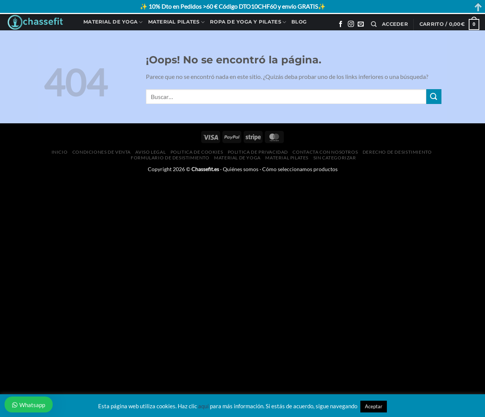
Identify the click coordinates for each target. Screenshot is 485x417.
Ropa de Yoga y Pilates (248, 22)
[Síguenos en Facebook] (341, 24)
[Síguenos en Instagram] (351, 24)
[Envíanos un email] (361, 24)
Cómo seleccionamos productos (300, 169)
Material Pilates (176, 22)
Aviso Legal (150, 152)
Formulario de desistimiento (170, 158)
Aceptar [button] (373, 406)
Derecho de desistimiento (397, 152)
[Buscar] (374, 24)
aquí (203, 406)
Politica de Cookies (197, 152)
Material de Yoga (113, 22)
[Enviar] (433, 96)
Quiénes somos (240, 169)
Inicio (60, 152)
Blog (299, 22)
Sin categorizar (334, 158)
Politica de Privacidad (258, 152)
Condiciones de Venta (101, 152)
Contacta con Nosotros (325, 152)
